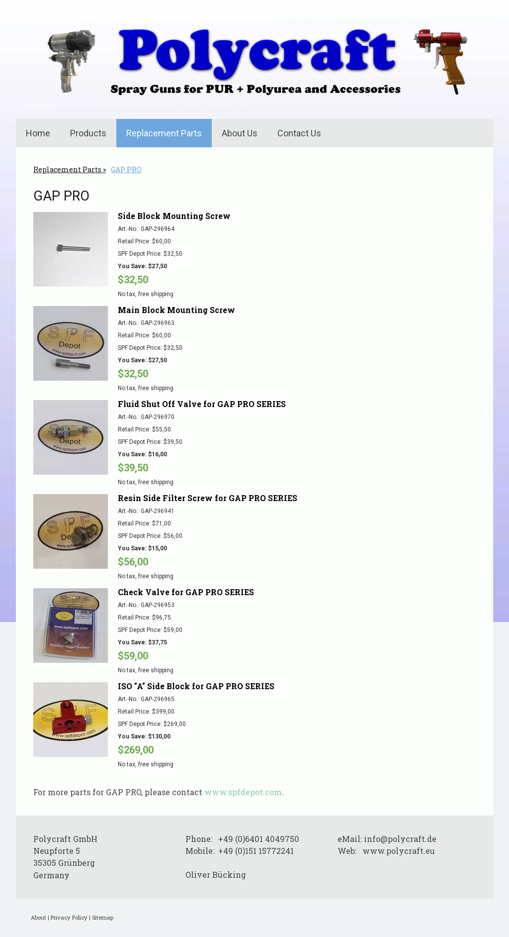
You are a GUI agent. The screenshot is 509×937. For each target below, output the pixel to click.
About (38, 917)
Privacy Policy (69, 917)
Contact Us (299, 133)
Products (88, 133)
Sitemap (102, 917)
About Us (239, 133)
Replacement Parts (164, 133)
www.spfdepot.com (243, 792)
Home (38, 133)
